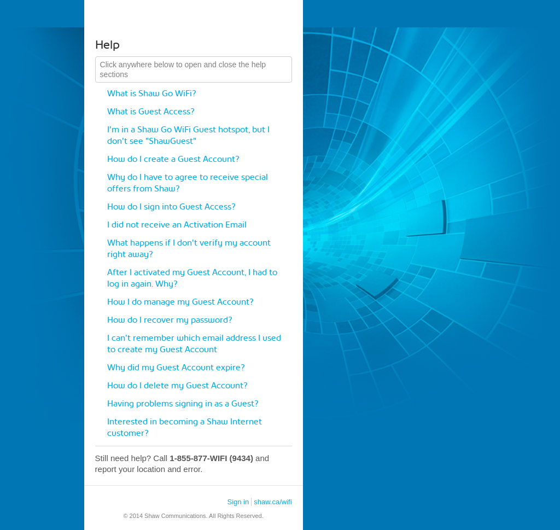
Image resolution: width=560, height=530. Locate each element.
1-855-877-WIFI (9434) (211, 458)
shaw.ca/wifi (272, 502)
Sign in (238, 502)
